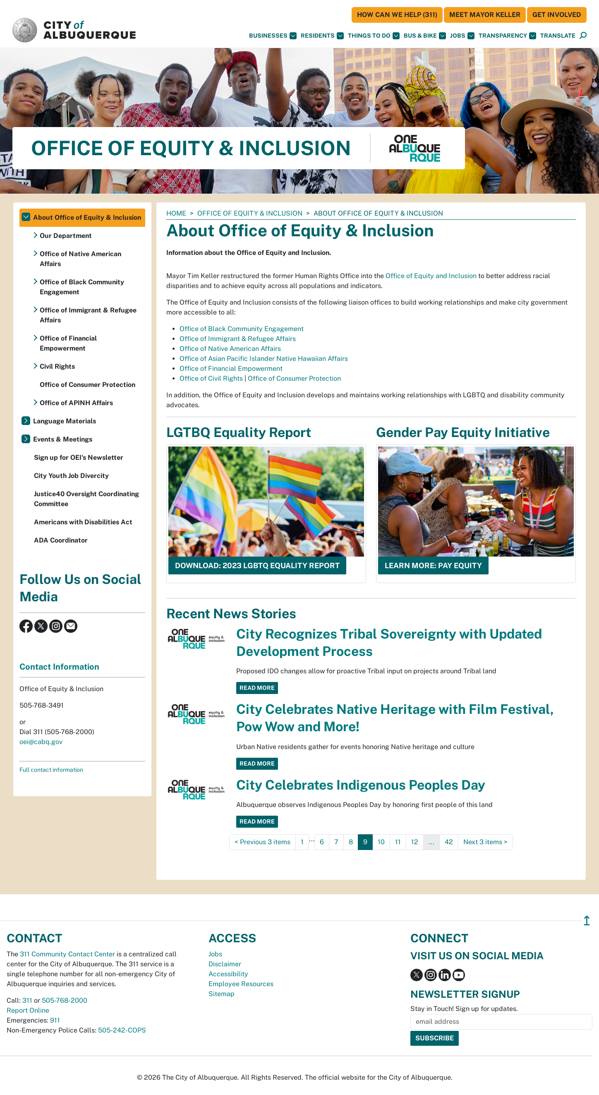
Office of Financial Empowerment (231, 368)
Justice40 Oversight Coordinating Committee (86, 499)
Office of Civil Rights (211, 378)
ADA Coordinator (61, 540)
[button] (557, 35)
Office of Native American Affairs (230, 349)
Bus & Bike (425, 35)
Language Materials (64, 421)
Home (176, 213)
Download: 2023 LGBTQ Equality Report (257, 565)
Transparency (507, 35)
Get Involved (556, 15)
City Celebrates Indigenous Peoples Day (360, 784)
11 (398, 842)
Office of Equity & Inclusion (249, 213)
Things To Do (374, 35)
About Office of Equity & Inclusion (87, 217)
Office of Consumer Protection (294, 378)
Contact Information (59, 667)
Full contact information (51, 769)
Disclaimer (224, 964)
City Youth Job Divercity (71, 476)
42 (449, 842)
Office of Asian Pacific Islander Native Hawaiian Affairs (264, 359)
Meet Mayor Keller (484, 15)
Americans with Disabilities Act (83, 522)
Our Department (66, 236)
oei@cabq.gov (40, 742)
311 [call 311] (27, 1000)
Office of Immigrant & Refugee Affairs (238, 339)
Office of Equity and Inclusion (431, 276)
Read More (257, 687)
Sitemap (221, 994)
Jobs (462, 35)
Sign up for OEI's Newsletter (78, 457)
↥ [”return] (586, 920)
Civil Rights (57, 366)
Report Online (28, 1010)
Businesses (273, 35)
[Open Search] (583, 35)
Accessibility (228, 974)
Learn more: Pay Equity (433, 565)
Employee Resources (240, 984)
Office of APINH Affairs (76, 403)
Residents (322, 35)
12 (414, 842)
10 (381, 842)
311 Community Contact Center (67, 954)
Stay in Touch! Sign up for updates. (464, 1009)
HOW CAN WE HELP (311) (397, 15)
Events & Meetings (62, 439)
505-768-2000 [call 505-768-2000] (64, 1000)
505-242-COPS (122, 1030)
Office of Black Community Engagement (242, 329)
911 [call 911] (55, 1020)
